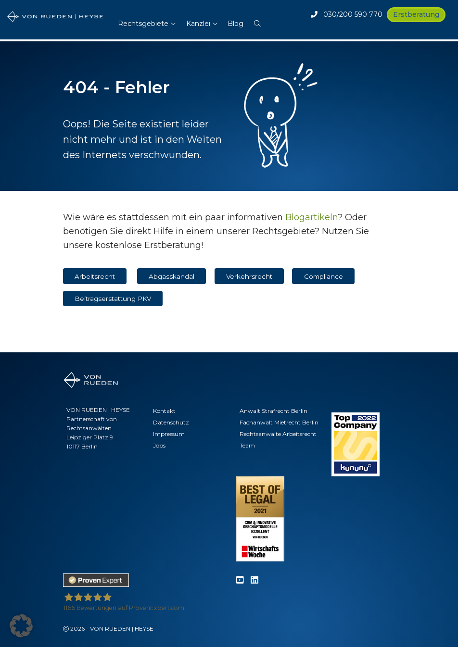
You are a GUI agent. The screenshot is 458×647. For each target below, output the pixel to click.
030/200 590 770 (346, 14)
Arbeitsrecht (95, 276)
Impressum (169, 433)
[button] (257, 18)
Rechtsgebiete (143, 23)
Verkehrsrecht (249, 276)
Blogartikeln (311, 217)
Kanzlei (198, 23)
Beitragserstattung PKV (113, 298)
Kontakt (164, 410)
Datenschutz (171, 422)
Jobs (159, 445)
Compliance (323, 276)
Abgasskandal (171, 276)
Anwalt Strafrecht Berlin (273, 410)
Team (247, 445)
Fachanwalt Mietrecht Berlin (279, 422)
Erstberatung (416, 14)
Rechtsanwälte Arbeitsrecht (278, 433)
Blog (235, 23)
